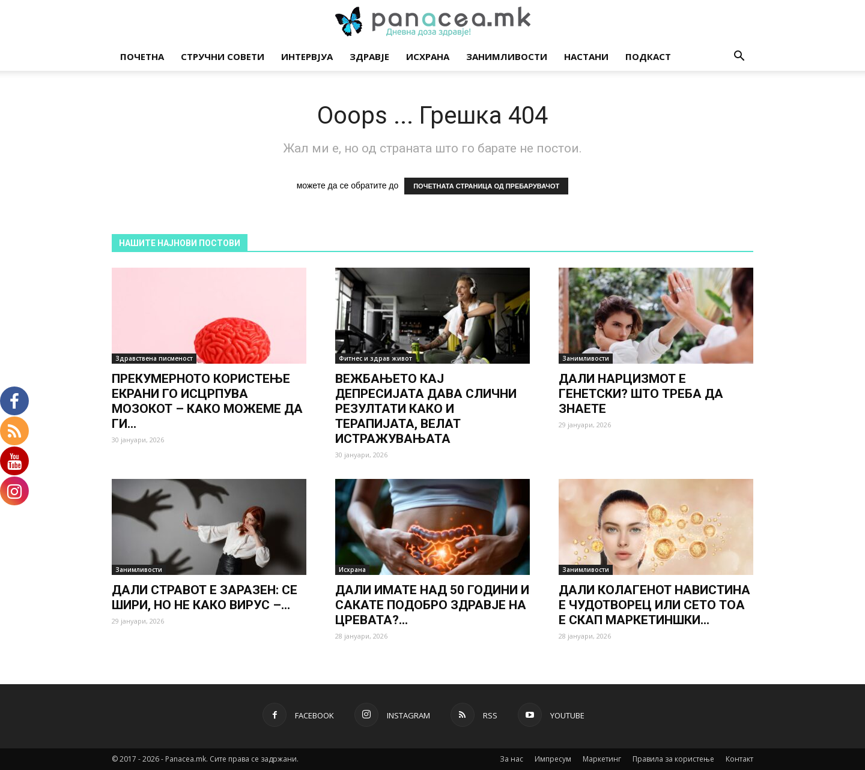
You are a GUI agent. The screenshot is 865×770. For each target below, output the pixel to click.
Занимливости (506, 56)
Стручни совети (222, 56)
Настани (586, 56)
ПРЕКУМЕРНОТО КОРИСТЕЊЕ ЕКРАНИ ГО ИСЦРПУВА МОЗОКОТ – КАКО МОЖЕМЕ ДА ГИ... (207, 401)
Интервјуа (307, 56)
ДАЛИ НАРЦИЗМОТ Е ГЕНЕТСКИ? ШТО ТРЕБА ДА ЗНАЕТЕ (641, 393)
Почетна (142, 56)
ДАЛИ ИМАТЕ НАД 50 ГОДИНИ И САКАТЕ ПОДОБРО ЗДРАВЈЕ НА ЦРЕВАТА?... (432, 605)
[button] (738, 57)
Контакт (739, 759)
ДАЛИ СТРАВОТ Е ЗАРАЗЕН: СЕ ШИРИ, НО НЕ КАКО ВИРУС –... (204, 597)
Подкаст (648, 56)
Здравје (369, 56)
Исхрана (427, 56)
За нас (511, 759)
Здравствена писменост (154, 358)
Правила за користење (673, 759)
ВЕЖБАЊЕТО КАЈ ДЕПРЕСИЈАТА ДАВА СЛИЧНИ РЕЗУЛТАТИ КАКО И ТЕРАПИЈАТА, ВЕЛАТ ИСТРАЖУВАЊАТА (426, 408)
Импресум (553, 759)
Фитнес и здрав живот (375, 358)
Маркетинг (602, 759)
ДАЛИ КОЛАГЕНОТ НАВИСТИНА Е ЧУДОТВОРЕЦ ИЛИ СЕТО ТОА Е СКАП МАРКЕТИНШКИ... (654, 605)
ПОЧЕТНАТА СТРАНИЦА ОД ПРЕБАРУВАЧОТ (486, 186)
